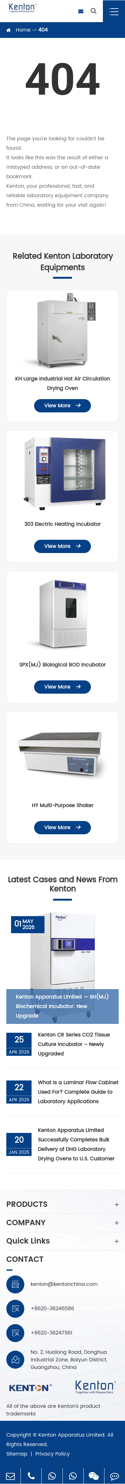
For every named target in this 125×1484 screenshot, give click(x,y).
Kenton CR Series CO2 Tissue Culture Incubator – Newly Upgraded (74, 1044)
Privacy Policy (52, 1454)
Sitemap (16, 1454)
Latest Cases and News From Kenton (62, 885)
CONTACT (25, 1260)
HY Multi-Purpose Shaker (62, 805)
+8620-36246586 (52, 1308)
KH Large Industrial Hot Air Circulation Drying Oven (62, 383)
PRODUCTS (62, 1204)
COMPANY (62, 1223)
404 (43, 30)
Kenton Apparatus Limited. (72, 1435)
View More (62, 406)
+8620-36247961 (51, 1333)
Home (23, 30)
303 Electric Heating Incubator (62, 524)
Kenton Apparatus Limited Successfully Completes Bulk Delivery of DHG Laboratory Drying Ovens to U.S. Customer (76, 1144)
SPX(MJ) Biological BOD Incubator (62, 665)
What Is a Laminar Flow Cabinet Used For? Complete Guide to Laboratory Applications (78, 1092)
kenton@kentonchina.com (64, 1284)
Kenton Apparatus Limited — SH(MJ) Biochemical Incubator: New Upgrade (62, 1006)
